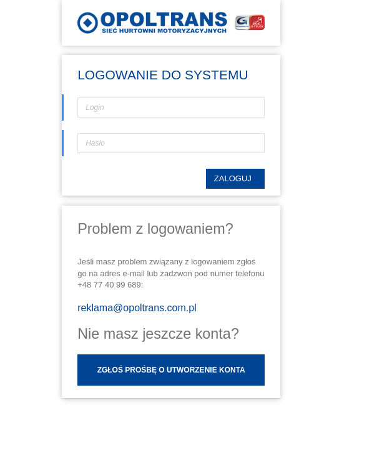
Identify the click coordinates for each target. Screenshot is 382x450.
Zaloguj (233, 199)
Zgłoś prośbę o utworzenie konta (171, 390)
